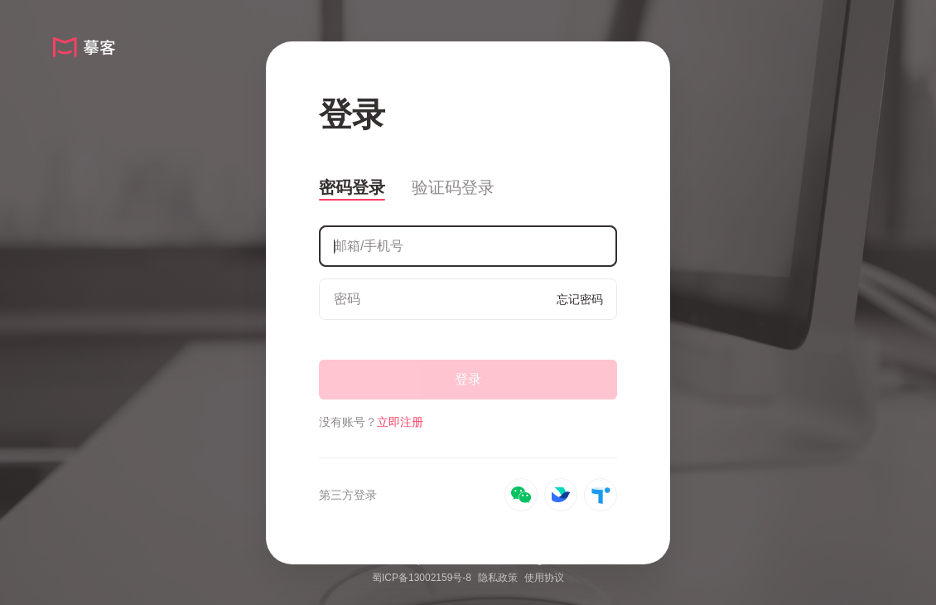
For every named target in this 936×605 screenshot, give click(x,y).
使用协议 (544, 577)
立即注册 (400, 421)
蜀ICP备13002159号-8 (421, 577)
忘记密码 (580, 299)
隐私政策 (498, 577)
